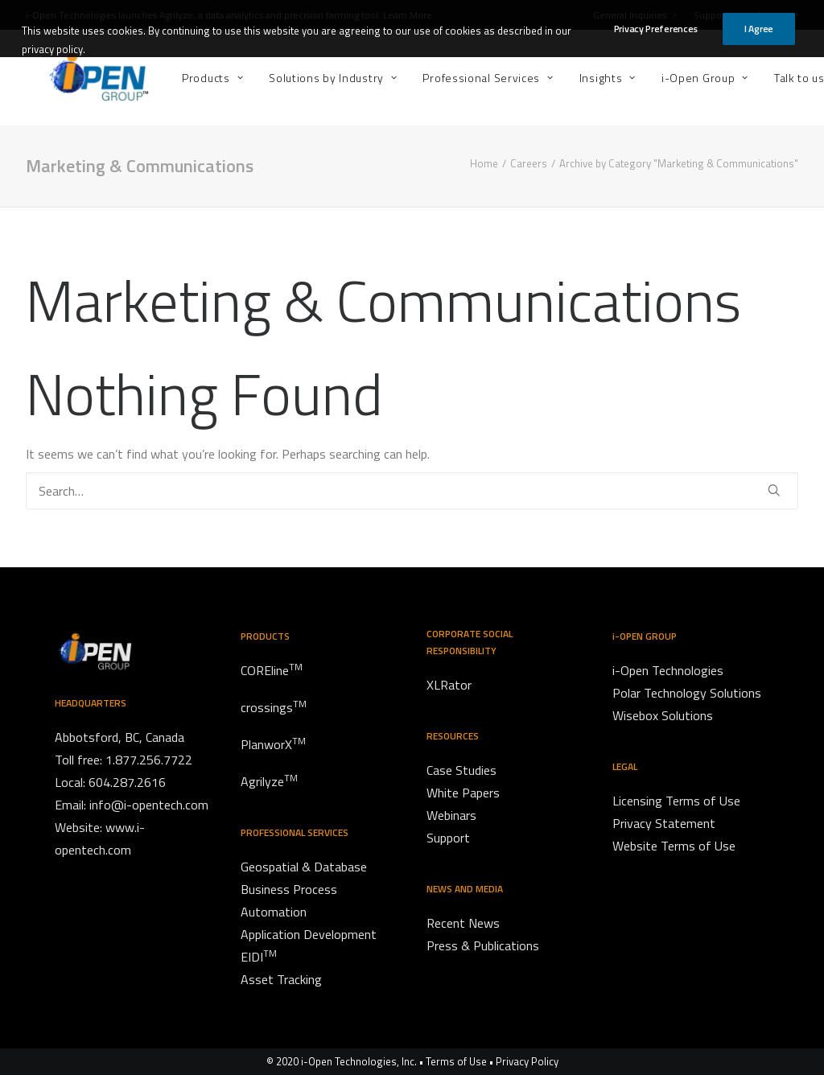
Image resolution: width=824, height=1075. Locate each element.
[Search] (412, 490)
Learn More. (409, 15)
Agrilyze (176, 15)
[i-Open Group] (76, 77)
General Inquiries (634, 15)
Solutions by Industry (288, 77)
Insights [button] (562, 77)
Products (167, 77)
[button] (774, 490)
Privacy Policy (527, 1061)
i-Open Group (659, 77)
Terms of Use (456, 1061)
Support (716, 15)
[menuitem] (638, 15)
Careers (777, 15)
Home (484, 163)
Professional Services (443, 77)
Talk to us (761, 77)
